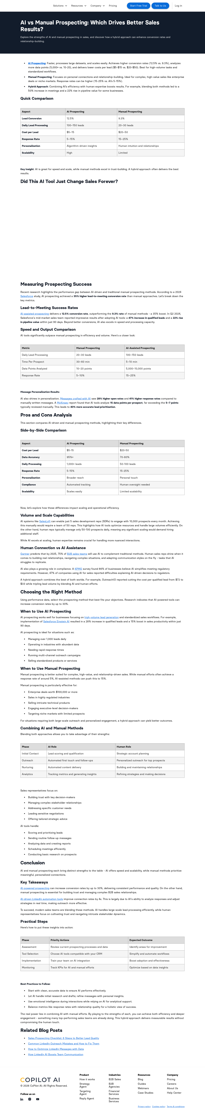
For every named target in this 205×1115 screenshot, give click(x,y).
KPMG (78, 568)
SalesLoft (44, 521)
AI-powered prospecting (34, 888)
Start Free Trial (138, 5)
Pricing (113, 5)
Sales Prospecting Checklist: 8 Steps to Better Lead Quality (63, 1038)
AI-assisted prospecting (34, 313)
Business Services (114, 1100)
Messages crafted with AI (75, 398)
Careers (171, 1083)
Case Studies (145, 1092)
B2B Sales (115, 1079)
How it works (87, 1079)
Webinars (143, 1088)
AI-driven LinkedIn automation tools (41, 899)
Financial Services (114, 1093)
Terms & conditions (176, 1106)
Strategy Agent (85, 1085)
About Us (172, 1088)
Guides (142, 1083)
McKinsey (62, 402)
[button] (60, 5)
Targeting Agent (85, 1093)
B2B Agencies (114, 1085)
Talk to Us (160, 5)
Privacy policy (144, 1106)
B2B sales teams (77, 553)
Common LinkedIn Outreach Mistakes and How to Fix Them (63, 1043)
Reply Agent (87, 1098)
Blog (140, 1079)
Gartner (25, 553)
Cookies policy (158, 1106)
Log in (178, 5)
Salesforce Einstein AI (56, 621)
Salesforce (26, 296)
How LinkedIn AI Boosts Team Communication (55, 1054)
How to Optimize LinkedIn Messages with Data (56, 1049)
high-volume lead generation (101, 617)
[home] (35, 6)
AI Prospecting (37, 63)
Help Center (174, 1092)
